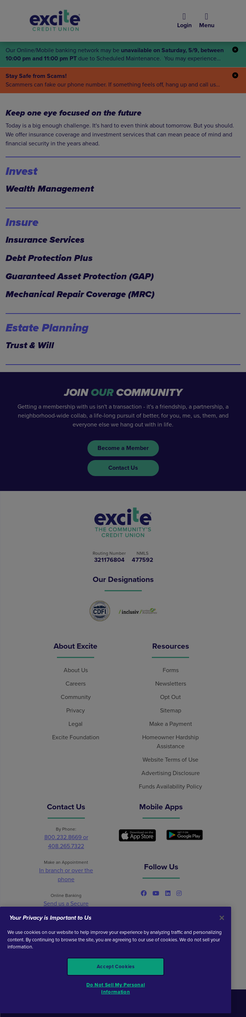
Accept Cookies (116, 967)
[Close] (222, 918)
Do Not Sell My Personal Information (115, 988)
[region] (115, 960)
